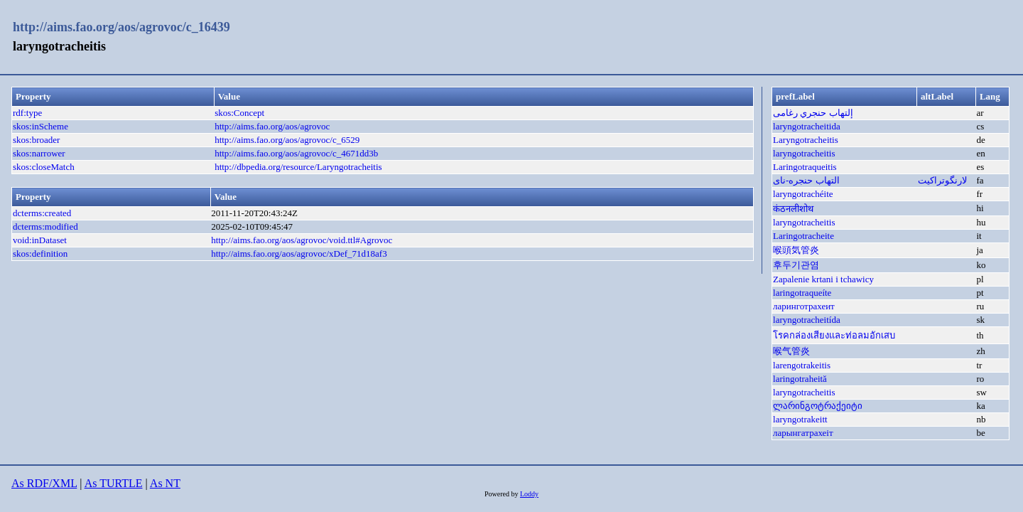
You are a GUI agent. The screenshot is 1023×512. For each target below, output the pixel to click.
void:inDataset (40, 240)
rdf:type (27, 112)
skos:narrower (39, 153)
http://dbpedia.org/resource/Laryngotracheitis (298, 166)
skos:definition (40, 253)
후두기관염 (796, 265)
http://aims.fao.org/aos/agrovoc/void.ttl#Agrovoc (301, 240)
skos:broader (36, 139)
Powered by (502, 494)
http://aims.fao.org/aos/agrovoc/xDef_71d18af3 (298, 253)
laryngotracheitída (806, 319)
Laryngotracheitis (805, 139)
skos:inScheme (40, 126)
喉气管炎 (791, 351)
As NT (165, 483)
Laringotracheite (803, 235)
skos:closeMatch (44, 166)
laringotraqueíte (802, 292)
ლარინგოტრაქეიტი (817, 405)
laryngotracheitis (804, 153)
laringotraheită (800, 378)
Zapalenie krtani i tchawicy (823, 279)
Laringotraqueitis (805, 166)
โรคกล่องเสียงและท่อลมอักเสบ (834, 335)
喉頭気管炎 (796, 250)
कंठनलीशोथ (793, 208)
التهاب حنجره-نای (806, 180)
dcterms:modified (45, 226)
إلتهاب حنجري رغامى (813, 112)
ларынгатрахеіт (803, 432)
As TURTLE (114, 483)
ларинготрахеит (804, 306)
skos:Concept (239, 112)
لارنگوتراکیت (942, 180)
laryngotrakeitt (800, 419)
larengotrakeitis (801, 365)
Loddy (529, 494)
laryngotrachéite (803, 193)
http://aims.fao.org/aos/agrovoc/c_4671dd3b (296, 153)
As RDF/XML (44, 483)
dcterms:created (42, 213)
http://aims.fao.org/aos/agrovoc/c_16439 (121, 27)
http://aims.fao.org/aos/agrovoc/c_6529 (287, 139)
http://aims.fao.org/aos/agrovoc (272, 126)
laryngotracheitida (806, 126)
